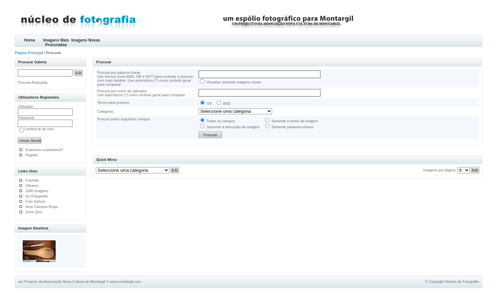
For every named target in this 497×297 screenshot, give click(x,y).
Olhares (31, 186)
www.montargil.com (125, 281)
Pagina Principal (29, 53)
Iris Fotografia (36, 196)
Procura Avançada (32, 82)
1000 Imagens (36, 191)
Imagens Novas (85, 40)
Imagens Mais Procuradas (56, 42)
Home (29, 40)
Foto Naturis (35, 201)
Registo (31, 155)
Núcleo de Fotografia (462, 281)
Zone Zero (33, 212)
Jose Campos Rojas (41, 207)
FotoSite (32, 180)
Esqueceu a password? (44, 150)
